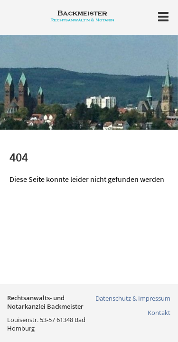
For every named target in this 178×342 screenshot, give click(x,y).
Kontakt (159, 312)
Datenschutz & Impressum (132, 298)
